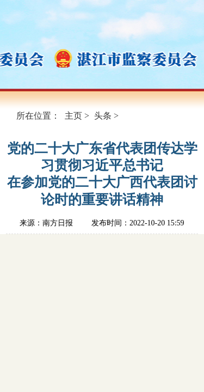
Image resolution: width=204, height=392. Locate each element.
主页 (73, 115)
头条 (103, 115)
